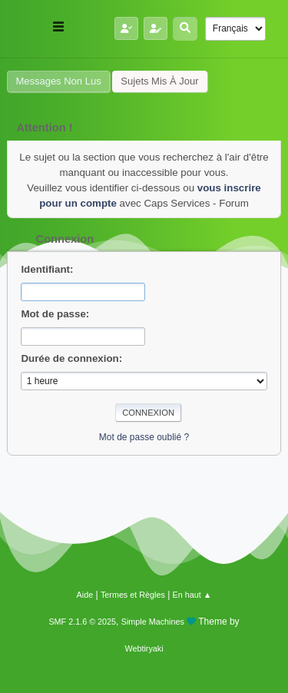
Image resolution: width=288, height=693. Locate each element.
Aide (85, 594)
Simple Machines (152, 621)
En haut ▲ (192, 594)
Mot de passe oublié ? (144, 437)
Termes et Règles (133, 594)
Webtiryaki (143, 648)
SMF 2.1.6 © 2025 (82, 621)
